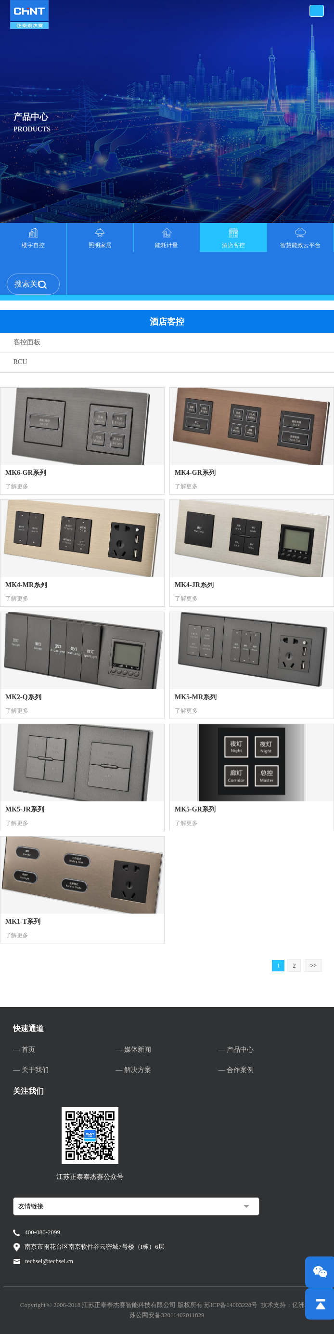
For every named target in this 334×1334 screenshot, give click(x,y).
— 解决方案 (133, 1069)
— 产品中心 (236, 1049)
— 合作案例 (236, 1069)
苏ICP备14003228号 (230, 1304)
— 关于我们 (31, 1069)
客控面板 (26, 342)
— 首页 (24, 1049)
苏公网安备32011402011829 (166, 1315)
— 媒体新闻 (133, 1049)
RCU (20, 362)
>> (313, 965)
